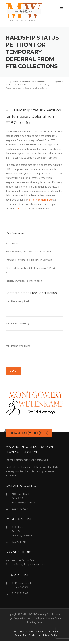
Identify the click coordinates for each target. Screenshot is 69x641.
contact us (21, 208)
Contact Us (20, 635)
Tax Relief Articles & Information (24, 280)
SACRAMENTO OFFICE (22, 486)
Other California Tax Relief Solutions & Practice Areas (32, 270)
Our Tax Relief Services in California (32, 631)
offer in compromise (40, 199)
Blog (55, 631)
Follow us (14, 432)
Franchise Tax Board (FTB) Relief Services (29, 259)
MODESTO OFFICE (19, 519)
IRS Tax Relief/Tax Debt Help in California (29, 251)
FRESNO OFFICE (17, 574)
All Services (12, 243)
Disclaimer (34, 635)
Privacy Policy (50, 635)
